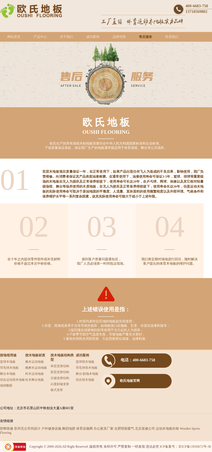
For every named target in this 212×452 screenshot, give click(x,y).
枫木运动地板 (34, 361)
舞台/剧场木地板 (87, 373)
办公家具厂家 (103, 428)
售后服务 (145, 37)
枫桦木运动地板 (36, 367)
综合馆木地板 (85, 379)
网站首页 (13, 37)
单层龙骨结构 (60, 366)
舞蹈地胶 (68, 428)
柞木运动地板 (34, 373)
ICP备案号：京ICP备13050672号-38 (185, 446)
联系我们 (171, 37)
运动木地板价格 (167, 428)
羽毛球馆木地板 (87, 367)
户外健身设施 (51, 428)
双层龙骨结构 (60, 372)
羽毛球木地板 (9, 367)
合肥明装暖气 (124, 428)
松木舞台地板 (34, 379)
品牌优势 (119, 37)
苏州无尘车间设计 (27, 428)
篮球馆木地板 (85, 361)
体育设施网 (84, 428)
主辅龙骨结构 (60, 378)
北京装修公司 (145, 428)
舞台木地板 (8, 373)
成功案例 (92, 37)
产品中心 (40, 37)
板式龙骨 (57, 390)
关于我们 (66, 37)
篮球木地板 (8, 361)
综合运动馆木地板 (12, 379)
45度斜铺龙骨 (60, 384)
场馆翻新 (6, 385)
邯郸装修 (6, 428)
